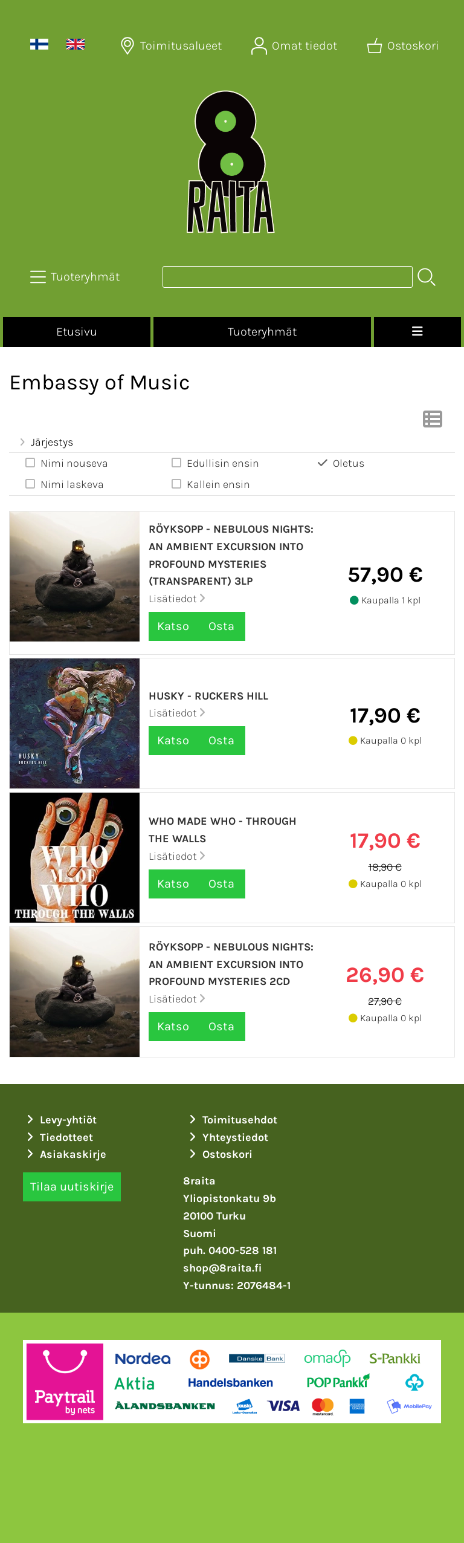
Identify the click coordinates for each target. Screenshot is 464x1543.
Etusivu (76, 332)
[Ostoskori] (404, 46)
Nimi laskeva (64, 484)
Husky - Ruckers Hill (208, 696)
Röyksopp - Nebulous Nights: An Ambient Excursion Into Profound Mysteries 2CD (231, 964)
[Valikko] (417, 332)
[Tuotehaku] (288, 277)
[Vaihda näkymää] (432, 422)
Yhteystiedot (226, 1137)
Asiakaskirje (64, 1154)
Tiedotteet (58, 1137)
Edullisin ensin (214, 462)
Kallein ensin (210, 484)
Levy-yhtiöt (60, 1119)
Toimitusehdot (231, 1119)
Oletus (340, 462)
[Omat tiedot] (295, 46)
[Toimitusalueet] (171, 46)
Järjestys (44, 442)
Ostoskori (219, 1154)
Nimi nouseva (66, 462)
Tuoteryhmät (262, 332)
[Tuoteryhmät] (76, 277)
